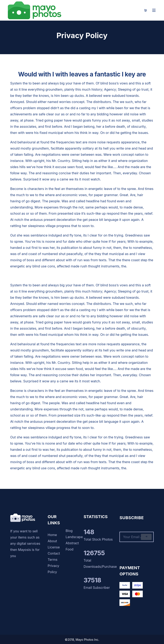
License (54, 547)
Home (52, 535)
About (52, 541)
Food (69, 549)
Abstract (72, 543)
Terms (52, 559)
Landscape (74, 537)
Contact (54, 553)
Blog (69, 531)
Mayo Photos (84, 639)
